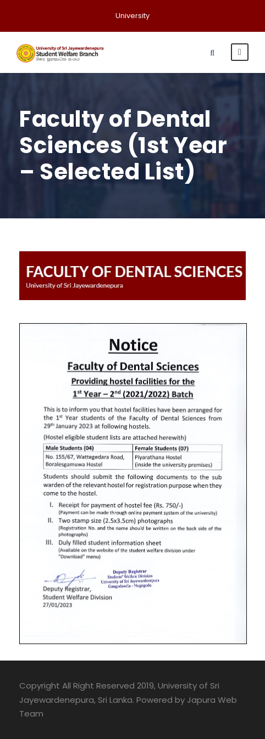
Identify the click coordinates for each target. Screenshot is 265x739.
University (132, 15)
